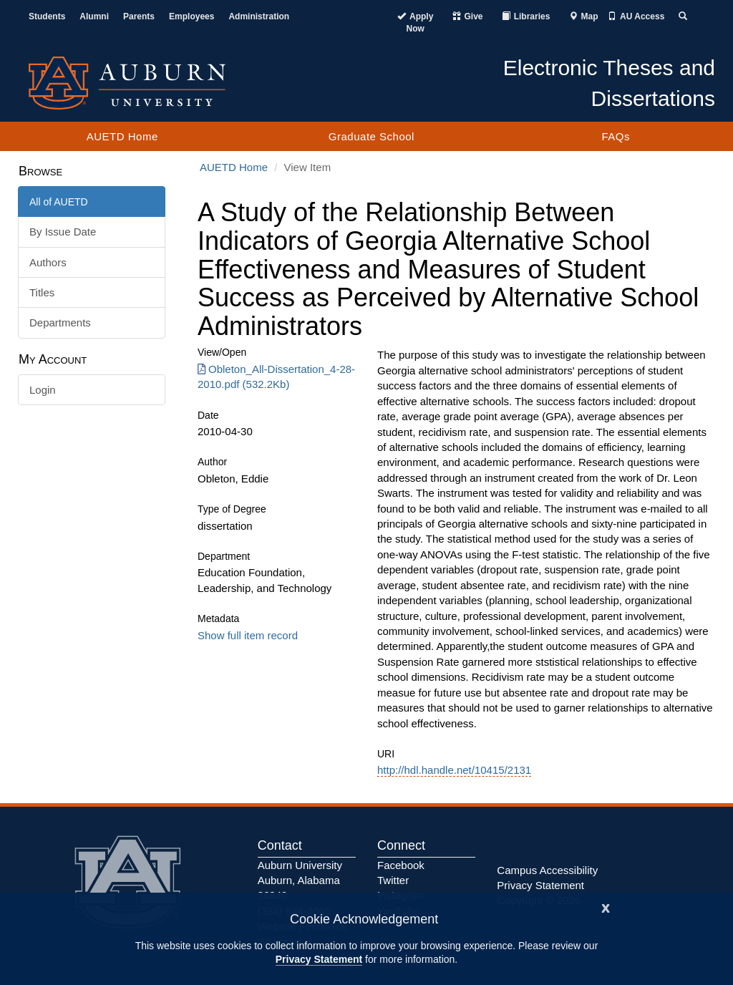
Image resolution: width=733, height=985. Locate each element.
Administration (258, 16)
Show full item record (248, 635)
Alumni (94, 16)
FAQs (615, 136)
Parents (139, 16)
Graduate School (371, 136)
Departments (60, 322)
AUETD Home (122, 136)
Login (42, 390)
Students (47, 16)
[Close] (605, 906)
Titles (41, 292)
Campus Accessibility (547, 870)
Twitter (393, 880)
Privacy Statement (319, 959)
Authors (48, 262)
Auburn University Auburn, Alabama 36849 (300, 880)
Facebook (400, 865)
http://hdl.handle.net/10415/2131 (454, 770)
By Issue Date (62, 231)
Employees (191, 16)
